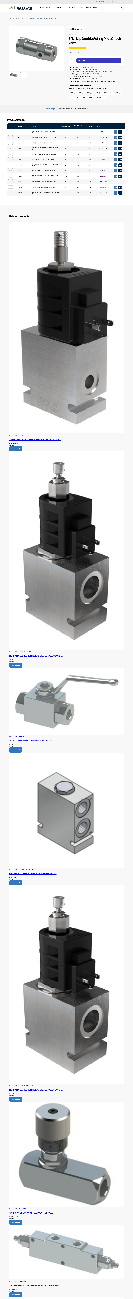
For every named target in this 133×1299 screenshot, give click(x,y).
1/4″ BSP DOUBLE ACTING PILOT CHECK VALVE (44, 154)
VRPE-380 (20, 193)
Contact (95, 8)
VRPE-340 (20, 176)
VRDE (71, 93)
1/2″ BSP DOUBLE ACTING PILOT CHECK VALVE (44, 137)
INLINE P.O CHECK (30, 18)
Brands (68, 8)
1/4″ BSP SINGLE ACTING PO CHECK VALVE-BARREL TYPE (45, 165)
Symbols (80, 8)
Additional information (64, 109)
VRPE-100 (20, 132)
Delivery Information (81, 109)
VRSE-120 (20, 143)
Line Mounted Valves (20, 18)
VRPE (79, 93)
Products (12, 18)
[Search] (122, 8)
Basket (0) (109, 1)
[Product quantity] (73, 60)
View (120, 132)
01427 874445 (100, 1)
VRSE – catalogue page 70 (111, 93)
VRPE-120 (20, 148)
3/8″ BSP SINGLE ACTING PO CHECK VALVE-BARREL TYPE (45, 192)
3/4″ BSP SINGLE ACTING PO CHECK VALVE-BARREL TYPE (45, 176)
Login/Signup (120, 1)
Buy (116, 132)
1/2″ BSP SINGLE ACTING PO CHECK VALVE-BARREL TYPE (45, 148)
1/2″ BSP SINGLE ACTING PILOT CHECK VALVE (44, 143)
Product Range (50, 109)
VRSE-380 (20, 187)
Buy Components (46, 7)
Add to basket (82, 60)
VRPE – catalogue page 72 (96, 97)
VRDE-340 (20, 170)
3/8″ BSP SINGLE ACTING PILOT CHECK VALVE (44, 187)
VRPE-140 (20, 165)
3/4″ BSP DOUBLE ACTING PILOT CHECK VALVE (44, 170)
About (88, 7)
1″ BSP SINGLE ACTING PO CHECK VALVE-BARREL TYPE (44, 131)
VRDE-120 (20, 137)
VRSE (88, 93)
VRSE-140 (20, 159)
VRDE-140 (20, 154)
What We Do (59, 7)
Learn (73, 8)
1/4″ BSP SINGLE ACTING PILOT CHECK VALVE (44, 159)
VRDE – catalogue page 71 (77, 97)
